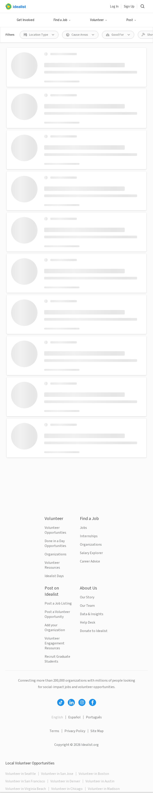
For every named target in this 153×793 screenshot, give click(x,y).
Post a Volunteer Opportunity (57, 614)
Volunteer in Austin (99, 781)
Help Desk (87, 622)
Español (74, 717)
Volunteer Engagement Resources (54, 643)
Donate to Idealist (94, 630)
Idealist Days (54, 576)
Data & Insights (91, 614)
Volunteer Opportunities (55, 530)
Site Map (97, 731)
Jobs (83, 527)
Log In (114, 6)
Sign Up (129, 6)
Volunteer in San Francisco (25, 781)
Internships (89, 536)
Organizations (55, 554)
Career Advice (90, 561)
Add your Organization (55, 627)
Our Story (87, 597)
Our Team (87, 605)
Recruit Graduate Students (57, 659)
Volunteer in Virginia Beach (25, 788)
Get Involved (25, 20)
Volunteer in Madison (104, 788)
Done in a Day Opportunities (55, 543)
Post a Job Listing (58, 603)
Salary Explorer (91, 553)
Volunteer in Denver (65, 781)
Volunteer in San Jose (57, 773)
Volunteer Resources (52, 565)
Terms (54, 731)
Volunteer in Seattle (20, 773)
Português (94, 717)
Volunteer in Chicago (67, 788)
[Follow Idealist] (60, 702)
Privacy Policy (74, 731)
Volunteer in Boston (94, 773)
